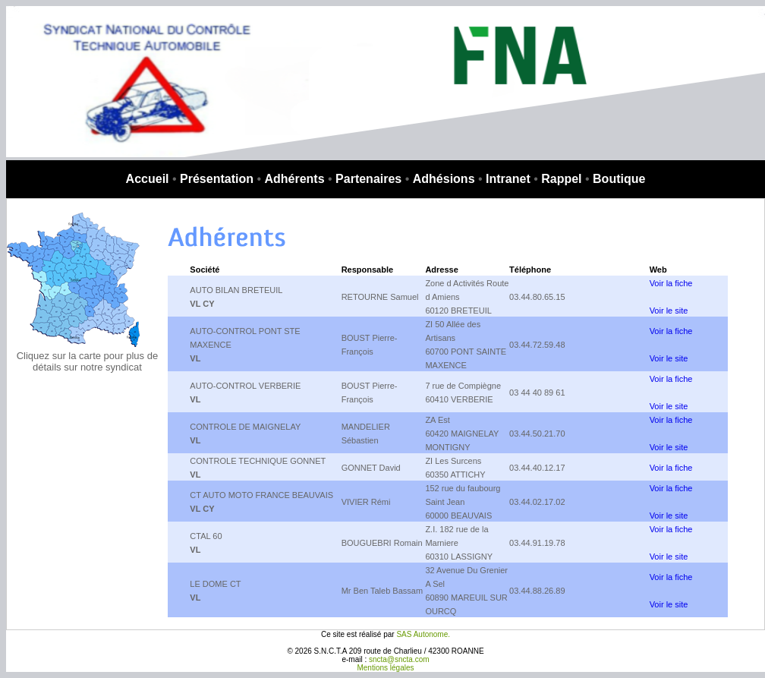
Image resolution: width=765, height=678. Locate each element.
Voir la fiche (671, 283)
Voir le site (669, 310)
